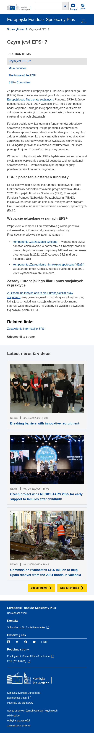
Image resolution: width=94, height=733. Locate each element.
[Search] (65, 6)
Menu (83, 20)
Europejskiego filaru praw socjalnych (30, 99)
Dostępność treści (17, 613)
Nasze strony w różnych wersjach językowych (32, 710)
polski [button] (82, 7)
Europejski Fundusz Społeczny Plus (31, 607)
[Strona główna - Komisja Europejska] (21, 7)
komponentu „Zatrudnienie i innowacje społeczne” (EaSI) (48, 264)
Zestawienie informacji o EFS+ (26, 328)
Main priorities (17, 68)
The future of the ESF (22, 75)
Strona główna (15, 29)
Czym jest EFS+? (20, 61)
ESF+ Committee (19, 82)
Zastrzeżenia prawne (18, 725)
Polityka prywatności (18, 720)
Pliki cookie (13, 715)
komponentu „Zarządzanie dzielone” (35, 241)
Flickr (44, 641)
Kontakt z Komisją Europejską (23, 692)
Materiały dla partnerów (20, 702)
